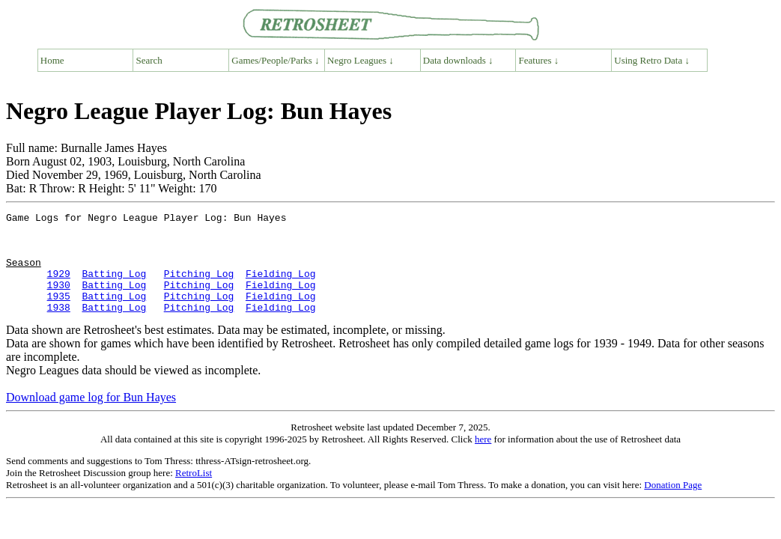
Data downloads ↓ (458, 60)
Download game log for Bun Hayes (91, 417)
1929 (58, 286)
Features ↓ (539, 60)
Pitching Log (199, 286)
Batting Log (114, 286)
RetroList (193, 493)
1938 (58, 327)
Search (149, 60)
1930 (58, 300)
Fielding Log (281, 286)
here (483, 459)
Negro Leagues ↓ (360, 60)
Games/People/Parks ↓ (275, 60)
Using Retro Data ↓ (652, 60)
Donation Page (673, 505)
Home (52, 60)
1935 (58, 313)
